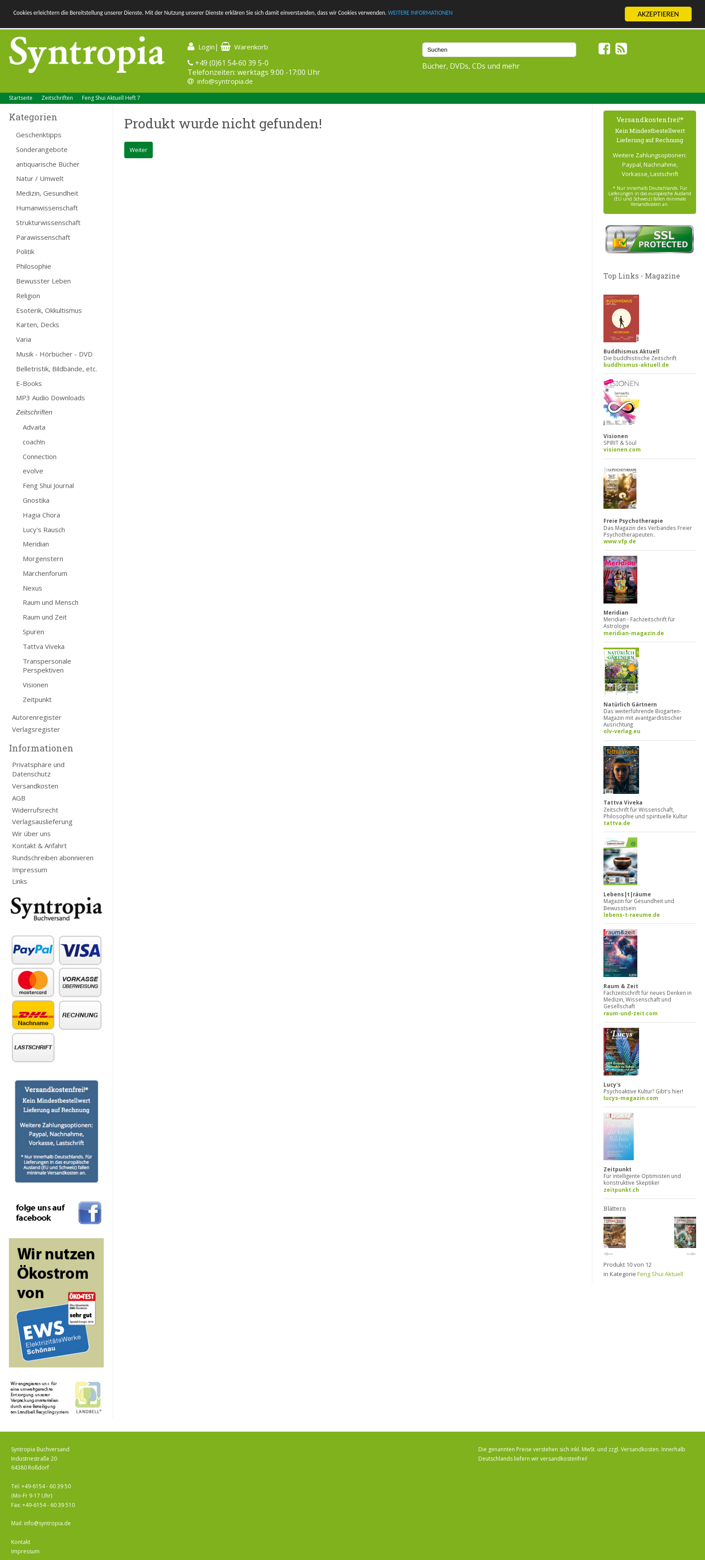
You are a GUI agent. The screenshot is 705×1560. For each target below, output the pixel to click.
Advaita (34, 427)
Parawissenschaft (43, 237)
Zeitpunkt (37, 699)
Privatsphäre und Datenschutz (38, 769)
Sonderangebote (42, 149)
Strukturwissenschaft (48, 222)
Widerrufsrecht (35, 809)
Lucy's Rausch (44, 529)
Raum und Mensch (50, 602)
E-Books (29, 383)
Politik (25, 251)
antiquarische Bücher (48, 164)
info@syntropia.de (225, 81)
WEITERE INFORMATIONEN (534, 14)
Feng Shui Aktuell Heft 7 (111, 98)
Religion (28, 295)
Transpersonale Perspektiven (47, 666)
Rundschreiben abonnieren (53, 857)
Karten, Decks (37, 324)
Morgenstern (43, 558)
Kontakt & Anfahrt (39, 845)
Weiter (138, 150)
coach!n (34, 441)
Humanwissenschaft (47, 207)
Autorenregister (36, 717)
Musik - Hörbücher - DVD (54, 353)
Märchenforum (45, 573)
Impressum (29, 869)
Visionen (35, 684)
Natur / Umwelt (40, 178)
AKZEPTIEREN (658, 14)
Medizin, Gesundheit (47, 193)
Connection (40, 456)
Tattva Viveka (44, 646)
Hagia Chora (41, 514)
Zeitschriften (57, 98)
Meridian (36, 543)
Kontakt (20, 1542)
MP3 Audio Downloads (50, 397)
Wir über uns (31, 833)
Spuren (33, 631)
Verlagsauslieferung (42, 821)
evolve (33, 470)
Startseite (21, 98)
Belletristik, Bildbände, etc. (56, 368)
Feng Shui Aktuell (660, 1274)
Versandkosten (35, 785)
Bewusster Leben (43, 280)
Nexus (32, 587)
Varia (23, 339)
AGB (18, 797)
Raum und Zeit (45, 616)
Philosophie (33, 266)
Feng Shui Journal (48, 485)
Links (19, 881)
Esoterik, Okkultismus (49, 310)
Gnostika (36, 500)
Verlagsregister (36, 729)
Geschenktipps (38, 134)
